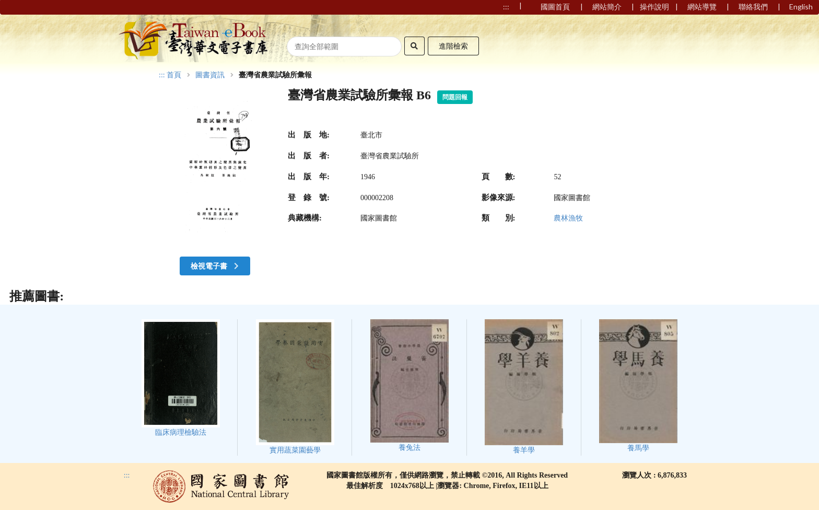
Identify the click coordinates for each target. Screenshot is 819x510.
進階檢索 (453, 45)
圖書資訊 (210, 75)
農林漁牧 (568, 218)
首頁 (174, 75)
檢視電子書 (216, 265)
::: (162, 75)
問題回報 (454, 97)
